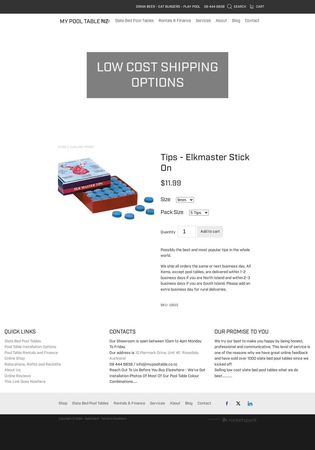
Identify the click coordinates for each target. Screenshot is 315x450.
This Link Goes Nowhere (25, 381)
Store (62, 147)
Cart (257, 7)
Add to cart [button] (210, 231)
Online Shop (14, 358)
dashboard (92, 419)
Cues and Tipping (81, 147)
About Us (12, 370)
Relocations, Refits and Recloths (32, 364)
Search (236, 7)
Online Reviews (17, 376)
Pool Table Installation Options (30, 346)
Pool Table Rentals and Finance (31, 352)
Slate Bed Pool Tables (22, 341)
